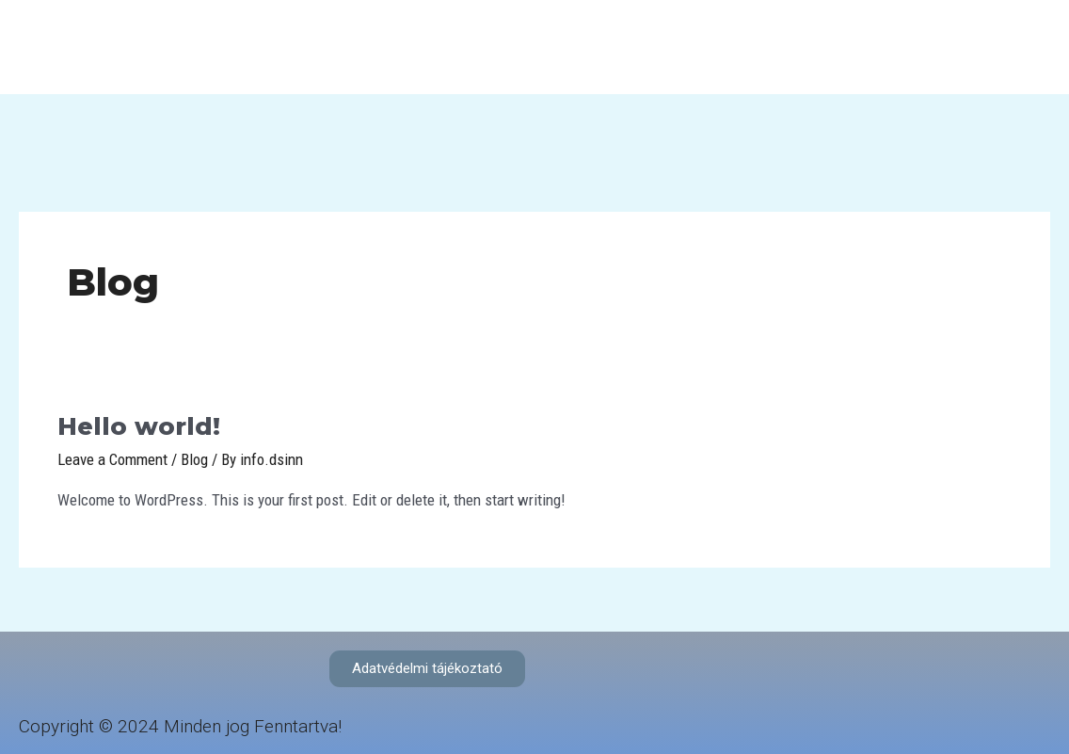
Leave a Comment (112, 459)
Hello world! (138, 426)
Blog (194, 459)
